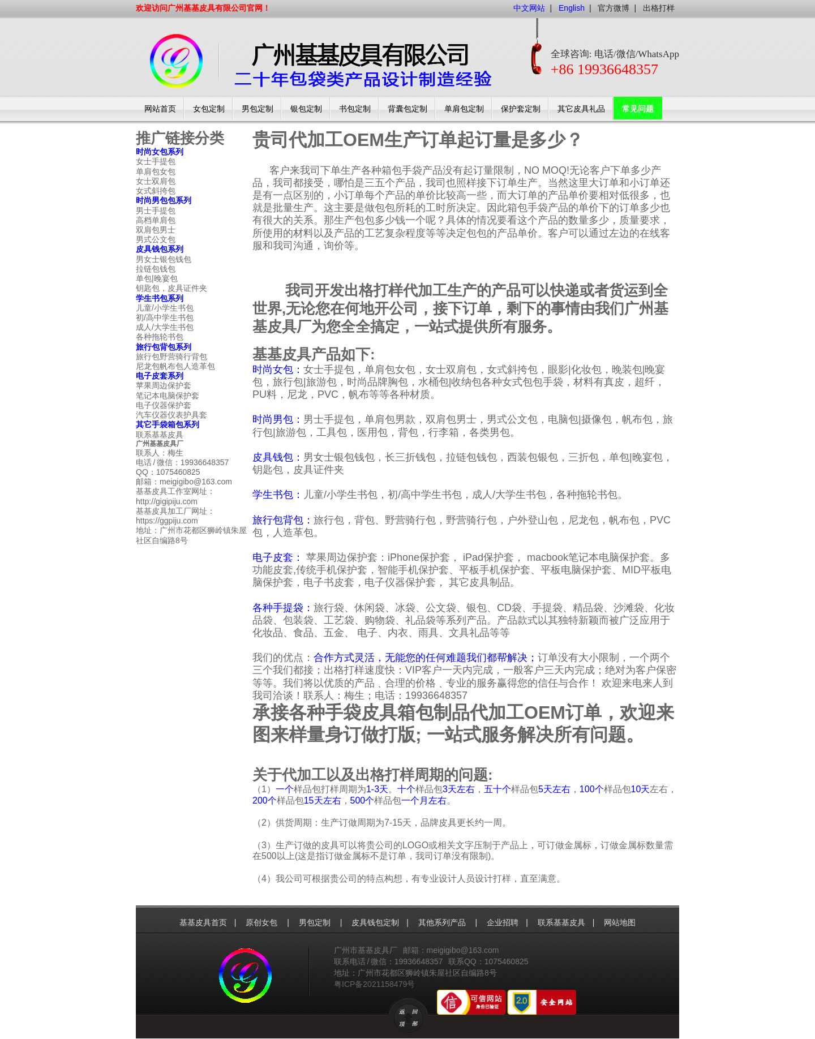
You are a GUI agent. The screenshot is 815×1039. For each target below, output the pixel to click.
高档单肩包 (155, 220)
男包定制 (257, 109)
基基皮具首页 (203, 922)
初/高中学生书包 (165, 317)
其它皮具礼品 (581, 109)
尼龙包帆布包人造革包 (175, 366)
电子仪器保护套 (163, 405)
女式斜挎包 (155, 190)
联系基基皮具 (159, 434)
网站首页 (160, 109)
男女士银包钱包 (163, 259)
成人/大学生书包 (165, 327)
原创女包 (263, 922)
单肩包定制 (464, 109)
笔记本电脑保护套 (167, 395)
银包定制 (306, 109)
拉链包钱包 (155, 268)
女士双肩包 (155, 181)
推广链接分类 (180, 138)
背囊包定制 (407, 109)
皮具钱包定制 (375, 922)
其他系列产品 (443, 922)
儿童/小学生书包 (165, 307)
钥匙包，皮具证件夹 (171, 288)
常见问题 (638, 109)
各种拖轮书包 (159, 336)
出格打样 (659, 7)
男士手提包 (155, 210)
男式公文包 (155, 239)
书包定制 (355, 109)
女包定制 (209, 109)
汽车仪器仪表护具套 (171, 414)
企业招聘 (502, 922)
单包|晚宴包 (157, 278)
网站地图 (620, 922)
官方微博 (613, 7)
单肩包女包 (155, 171)
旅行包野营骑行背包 (171, 356)
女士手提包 (155, 161)
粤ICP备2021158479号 (374, 984)
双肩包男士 (155, 229)
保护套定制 (521, 109)
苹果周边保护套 (163, 385)
